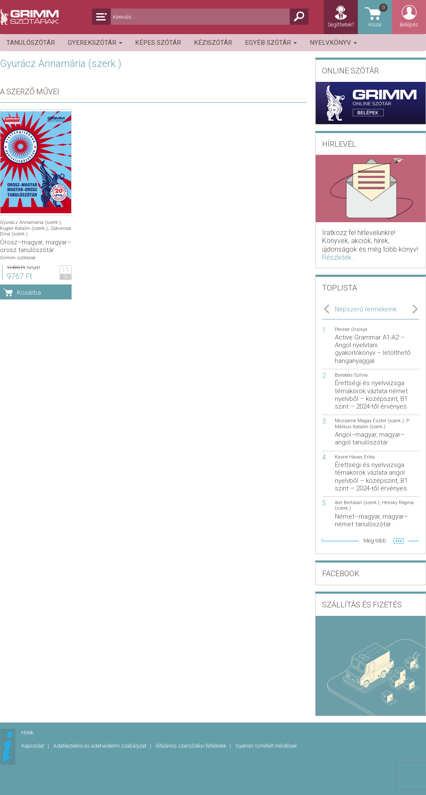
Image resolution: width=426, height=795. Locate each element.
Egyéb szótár (271, 42)
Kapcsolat (33, 746)
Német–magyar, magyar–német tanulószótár (371, 520)
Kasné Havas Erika (355, 457)
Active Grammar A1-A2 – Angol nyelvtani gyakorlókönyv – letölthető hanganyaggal (373, 349)
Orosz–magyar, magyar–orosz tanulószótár (35, 246)
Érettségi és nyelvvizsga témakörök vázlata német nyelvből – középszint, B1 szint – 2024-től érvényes (371, 394)
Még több (374, 540)
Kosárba (29, 292)
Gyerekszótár (95, 42)
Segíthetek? (341, 24)
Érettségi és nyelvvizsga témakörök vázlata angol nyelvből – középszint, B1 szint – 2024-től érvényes (371, 476)
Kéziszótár (213, 42)
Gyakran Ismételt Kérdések (266, 746)
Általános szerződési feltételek (191, 746)
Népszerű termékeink (366, 309)
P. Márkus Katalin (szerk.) (372, 423)
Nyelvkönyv (333, 42)
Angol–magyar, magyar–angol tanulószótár (370, 438)
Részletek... (339, 257)
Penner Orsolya (351, 329)
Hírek (27, 732)
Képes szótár (158, 42)
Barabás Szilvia (351, 375)
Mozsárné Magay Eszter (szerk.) (369, 421)
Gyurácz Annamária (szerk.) (30, 222)
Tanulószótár (30, 42)
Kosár (378, 15)
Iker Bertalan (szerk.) (357, 502)
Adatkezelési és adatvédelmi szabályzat (100, 746)
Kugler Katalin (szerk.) (24, 228)
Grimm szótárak (18, 258)
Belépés (409, 24)
